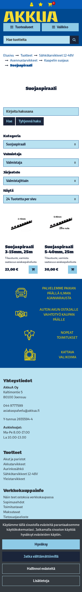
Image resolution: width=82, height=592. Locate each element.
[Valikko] (60, 27)
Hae (9, 121)
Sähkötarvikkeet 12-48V (20, 474)
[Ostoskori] (50, 4)
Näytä (8, 190)
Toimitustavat (13, 507)
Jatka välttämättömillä (41, 556)
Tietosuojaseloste (15, 517)
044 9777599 (13, 406)
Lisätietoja (41, 581)
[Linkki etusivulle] (30, 16)
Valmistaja (12, 154)
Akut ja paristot (14, 459)
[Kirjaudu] (32, 4)
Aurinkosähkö (13, 469)
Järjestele (11, 172)
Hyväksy (41, 544)
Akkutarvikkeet (14, 464)
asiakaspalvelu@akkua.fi (21, 411)
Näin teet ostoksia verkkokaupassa (28, 497)
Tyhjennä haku (30, 121)
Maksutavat (11, 512)
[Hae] (36, 40)
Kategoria (12, 136)
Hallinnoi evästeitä (41, 568)
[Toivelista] (41, 4)
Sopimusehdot (13, 502)
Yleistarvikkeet (14, 479)
